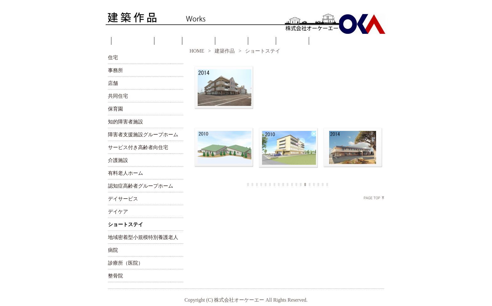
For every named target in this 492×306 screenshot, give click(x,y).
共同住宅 (118, 96)
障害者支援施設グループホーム (143, 134)
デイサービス (123, 198)
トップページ (133, 41)
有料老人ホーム (125, 173)
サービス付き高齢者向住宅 (138, 147)
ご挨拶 (168, 41)
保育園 (115, 109)
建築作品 (232, 41)
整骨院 (115, 275)
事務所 (115, 70)
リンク (262, 41)
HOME (197, 51)
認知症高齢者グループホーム (140, 186)
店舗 (113, 83)
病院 (113, 250)
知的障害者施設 (125, 121)
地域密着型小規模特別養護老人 (143, 237)
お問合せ (292, 41)
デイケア (118, 211)
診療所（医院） (125, 263)
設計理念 (199, 41)
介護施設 (118, 160)
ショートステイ (125, 224)
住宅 (113, 57)
